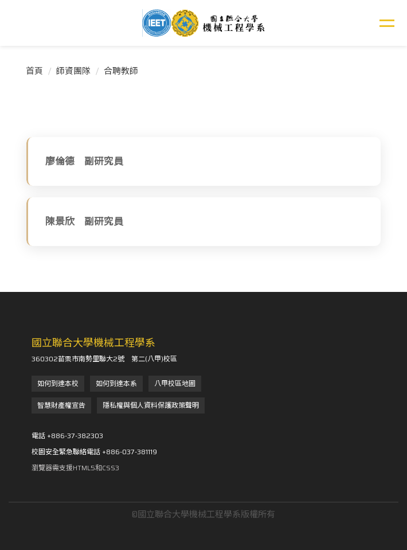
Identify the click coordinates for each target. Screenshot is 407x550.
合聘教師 (121, 71)
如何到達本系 (116, 383)
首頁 (34, 71)
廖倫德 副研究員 (84, 161)
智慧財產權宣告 (61, 405)
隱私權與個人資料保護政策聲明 (151, 405)
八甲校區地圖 (174, 383)
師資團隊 (73, 71)
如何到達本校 (58, 383)
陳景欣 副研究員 (84, 221)
